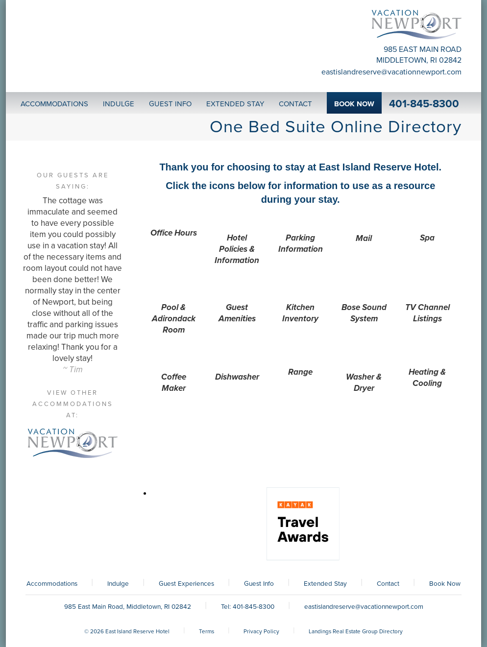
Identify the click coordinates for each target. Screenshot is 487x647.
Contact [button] (295, 103)
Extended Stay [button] (235, 103)
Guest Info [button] (170, 103)
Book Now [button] (354, 103)
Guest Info (259, 584)
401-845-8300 (424, 103)
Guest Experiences (186, 584)
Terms (206, 631)
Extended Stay (325, 584)
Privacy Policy (261, 631)
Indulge (118, 584)
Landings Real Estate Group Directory (356, 631)
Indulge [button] (118, 103)
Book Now (445, 584)
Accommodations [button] (54, 103)
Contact (388, 584)
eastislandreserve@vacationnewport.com (391, 72)
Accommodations (51, 584)
